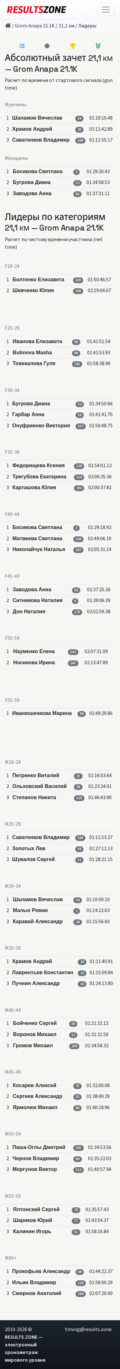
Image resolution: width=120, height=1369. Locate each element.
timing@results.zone (88, 1329)
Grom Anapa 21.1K (35, 25)
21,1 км (66, 25)
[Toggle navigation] (106, 9)
